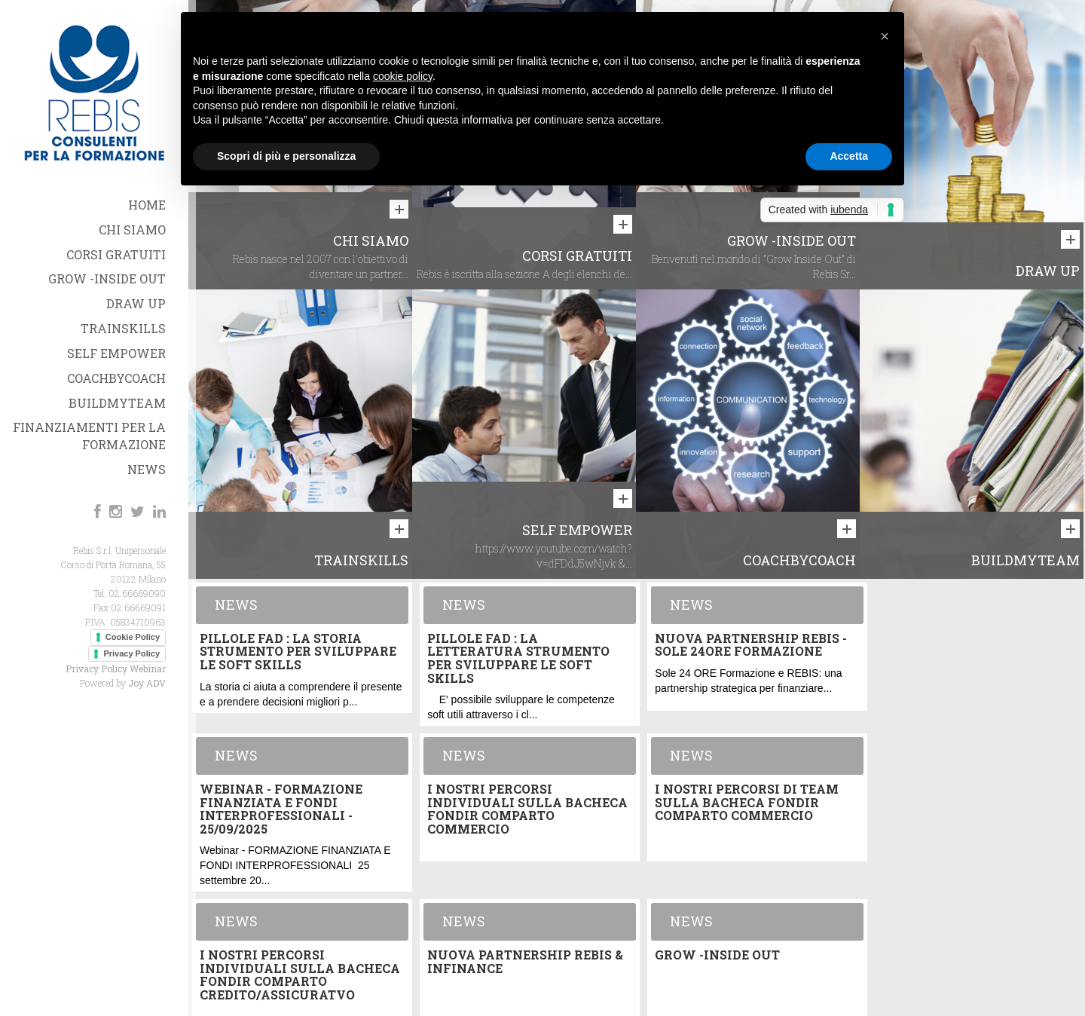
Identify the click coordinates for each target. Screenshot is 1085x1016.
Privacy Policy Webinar (116, 669)
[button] (885, 36)
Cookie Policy (132, 636)
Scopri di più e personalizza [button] (286, 156)
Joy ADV (147, 683)
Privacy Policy (131, 653)
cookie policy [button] (402, 76)
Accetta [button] (849, 156)
